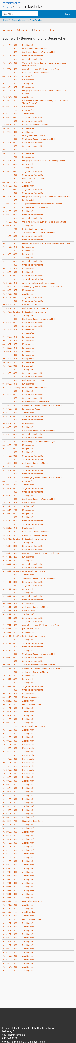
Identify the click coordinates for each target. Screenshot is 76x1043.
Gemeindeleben (19, 20)
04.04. (9, 967)
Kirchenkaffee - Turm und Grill (35, 207)
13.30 (15, 63)
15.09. (9, 449)
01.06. (9, 814)
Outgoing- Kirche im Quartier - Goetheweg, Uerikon (43, 160)
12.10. (9, 872)
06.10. (9, 495)
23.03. (9, 777)
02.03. (9, 737)
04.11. (9, 564)
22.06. (9, 828)
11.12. (9, 668)
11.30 (15, 409)
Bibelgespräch (28, 200)
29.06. (9, 832)
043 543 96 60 (10, 1038)
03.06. (9, 215)
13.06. (9, 821)
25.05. (9, 810)
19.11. (9, 603)
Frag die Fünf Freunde (31, 304)
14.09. (9, 857)
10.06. (9, 236)
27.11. (9, 625)
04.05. (9, 799)
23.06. (9, 272)
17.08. (9, 843)
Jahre (52, 30)
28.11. (9, 629)
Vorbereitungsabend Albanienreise (37, 401)
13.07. (9, 839)
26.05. (9, 186)
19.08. (9, 373)
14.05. (9, 150)
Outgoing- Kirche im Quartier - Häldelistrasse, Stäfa (44, 222)
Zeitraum (7, 30)
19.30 (15, 401)
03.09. (9, 423)
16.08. (9, 362)
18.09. (9, 463)
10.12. (9, 665)
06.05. (9, 117)
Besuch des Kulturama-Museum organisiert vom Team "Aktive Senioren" (45, 102)
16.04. (9, 63)
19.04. (9, 76)
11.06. (9, 243)
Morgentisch (27, 164)
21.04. (9, 83)
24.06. (9, 276)
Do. (3, 63)
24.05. (9, 182)
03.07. (9, 308)
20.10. (9, 514)
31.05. (9, 207)
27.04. (9, 91)
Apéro (24, 150)
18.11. (9, 596)
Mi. (3, 56)
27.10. (9, 539)
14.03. (9, 744)
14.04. (9, 45)
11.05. (9, 803)
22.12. (9, 701)
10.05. (9, 128)
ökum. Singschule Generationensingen (38, 441)
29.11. (9, 632)
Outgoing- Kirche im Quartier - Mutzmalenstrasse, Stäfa (46, 243)
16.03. (9, 752)
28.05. (9, 196)
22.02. (9, 945)
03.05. (9, 107)
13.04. (9, 788)
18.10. (9, 510)
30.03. (9, 781)
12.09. (9, 441)
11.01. (9, 923)
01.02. (9, 934)
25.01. (9, 930)
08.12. (9, 650)
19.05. (9, 164)
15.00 (15, 629)
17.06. (9, 261)
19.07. (9, 337)
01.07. (9, 297)
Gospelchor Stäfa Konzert (33, 821)
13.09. (9, 445)
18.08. (9, 366)
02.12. (9, 643)
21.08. (9, 380)
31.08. (9, 850)
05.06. (9, 222)
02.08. (9, 348)
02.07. (9, 304)
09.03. (9, 741)
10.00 (15, 45)
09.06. (9, 225)
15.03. (9, 748)
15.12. (9, 679)
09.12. (9, 657)
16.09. (9, 456)
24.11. (9, 614)
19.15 (15, 200)
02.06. (9, 211)
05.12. (9, 901)
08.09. (9, 427)
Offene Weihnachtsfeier (32, 704)
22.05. (9, 178)
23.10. (9, 531)
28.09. (9, 865)
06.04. (9, 784)
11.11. (9, 582)
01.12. (9, 636)
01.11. (9, 557)
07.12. (9, 905)
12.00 (15, 48)
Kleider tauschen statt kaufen (35, 125)
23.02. (9, 733)
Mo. (4, 91)
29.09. (9, 485)
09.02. (9, 723)
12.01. (9, 708)
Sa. (3, 125)
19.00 (15, 72)
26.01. (9, 715)
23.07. (9, 340)
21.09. (9, 861)
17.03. (9, 759)
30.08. (9, 409)
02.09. (9, 416)
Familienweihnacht (30, 697)
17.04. (9, 69)
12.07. (9, 330)
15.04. (9, 56)
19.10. (9, 876)
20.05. (9, 171)
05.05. (9, 114)
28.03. (9, 963)
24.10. (9, 535)
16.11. (9, 890)
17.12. (9, 693)
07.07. (9, 312)
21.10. (9, 521)
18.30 (15, 665)
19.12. (9, 912)
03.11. (9, 560)
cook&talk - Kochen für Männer (35, 72)
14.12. (9, 908)
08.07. (9, 322)
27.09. (9, 481)
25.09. (9, 477)
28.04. (9, 97)
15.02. (9, 941)
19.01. (9, 712)
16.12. (9, 686)
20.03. (9, 770)
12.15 (15, 503)
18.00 (15, 150)
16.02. (9, 730)
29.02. (9, 949)
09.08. (9, 351)
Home (5, 20)
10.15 (15, 76)
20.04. (9, 792)
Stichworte (39, 30)
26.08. (9, 395)
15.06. (9, 825)
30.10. (9, 553)
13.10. (9, 506)
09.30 (15, 56)
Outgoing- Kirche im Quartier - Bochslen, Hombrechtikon (46, 196)
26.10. (9, 879)
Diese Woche (36, 20)
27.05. (9, 189)
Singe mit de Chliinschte (32, 56)
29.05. (9, 204)
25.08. (9, 387)
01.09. (9, 412)
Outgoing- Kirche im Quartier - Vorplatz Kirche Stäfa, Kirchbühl (44, 92)
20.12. (9, 697)
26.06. (9, 286)
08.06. (9, 817)
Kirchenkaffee (28, 76)
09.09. (9, 434)
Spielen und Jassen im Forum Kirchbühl (39, 52)
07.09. (9, 854)
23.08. (9, 384)
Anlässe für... (23, 30)
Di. (3, 45)
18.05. (9, 160)
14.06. (9, 247)
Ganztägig (17, 312)
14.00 (15, 52)
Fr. (3, 69)
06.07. (9, 835)
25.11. (9, 618)
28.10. (9, 546)
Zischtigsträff (28, 45)
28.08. (9, 405)
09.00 (15, 164)
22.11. (9, 611)
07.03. (9, 952)
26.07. (9, 344)
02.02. (9, 719)
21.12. (9, 916)
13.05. (9, 142)
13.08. (9, 358)
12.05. (9, 132)
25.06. (9, 283)
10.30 (15, 59)
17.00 (15, 697)
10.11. (9, 571)
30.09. (9, 488)
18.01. (9, 927)
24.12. (9, 704)
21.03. (9, 773)
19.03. (9, 766)
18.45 (15, 283)
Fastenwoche (28, 744)
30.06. (9, 294)
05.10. (9, 868)
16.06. (9, 254)
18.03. (9, 762)
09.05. (9, 125)
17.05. (9, 153)
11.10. (9, 503)
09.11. (9, 886)
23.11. (9, 894)
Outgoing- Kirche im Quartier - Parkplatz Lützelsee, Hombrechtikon (44, 64)
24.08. (9, 846)
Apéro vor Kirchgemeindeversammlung (38, 283)
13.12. (9, 675)
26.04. (9, 87)
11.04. (9, 970)
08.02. (9, 938)
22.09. (9, 466)
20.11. (9, 607)
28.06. (9, 290)
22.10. (9, 528)
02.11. (9, 883)
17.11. (9, 589)
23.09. (9, 470)
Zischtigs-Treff (28, 890)
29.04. (9, 100)
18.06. (9, 268)
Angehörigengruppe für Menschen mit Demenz (42, 69)
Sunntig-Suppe (28, 503)
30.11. (9, 897)
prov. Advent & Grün (30, 629)
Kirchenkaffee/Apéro (31, 409)
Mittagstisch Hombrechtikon (34, 48)
